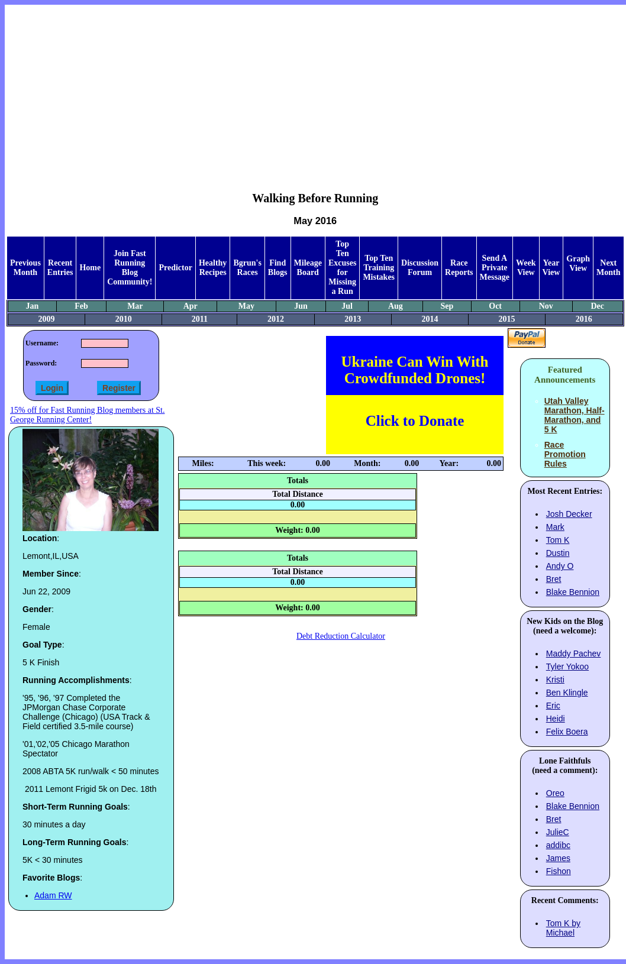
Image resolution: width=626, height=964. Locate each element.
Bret (554, 579)
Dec (598, 306)
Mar (135, 306)
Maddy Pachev (573, 653)
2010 (123, 319)
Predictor (175, 267)
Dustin (558, 553)
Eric (553, 705)
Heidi (555, 718)
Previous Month (25, 267)
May (246, 306)
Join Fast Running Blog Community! (129, 267)
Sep (446, 306)
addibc (558, 845)
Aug (395, 306)
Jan (32, 306)
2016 (584, 319)
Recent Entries (60, 267)
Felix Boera (567, 731)
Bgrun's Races (247, 267)
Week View (525, 267)
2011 (200, 319)
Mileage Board (308, 267)
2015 (507, 319)
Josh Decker (569, 514)
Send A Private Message (495, 268)
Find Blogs (278, 267)
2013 (352, 319)
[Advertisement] (315, 89)
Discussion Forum (419, 267)
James (558, 858)
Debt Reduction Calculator (340, 636)
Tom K (558, 540)
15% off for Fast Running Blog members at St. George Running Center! (87, 415)
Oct (495, 306)
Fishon (558, 871)
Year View (551, 267)
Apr (190, 306)
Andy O (560, 566)
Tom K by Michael (563, 927)
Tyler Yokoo (567, 666)
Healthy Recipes (213, 267)
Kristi (555, 679)
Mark (555, 527)
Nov (546, 306)
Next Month (608, 267)
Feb (81, 306)
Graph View (578, 263)
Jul (347, 306)
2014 (429, 319)
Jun (301, 306)
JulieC (557, 832)
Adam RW (53, 895)
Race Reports (459, 267)
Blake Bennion (572, 592)
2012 (275, 319)
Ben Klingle (567, 692)
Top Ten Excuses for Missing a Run (342, 268)
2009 (46, 319)
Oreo (555, 793)
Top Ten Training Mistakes (379, 268)
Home (90, 267)
